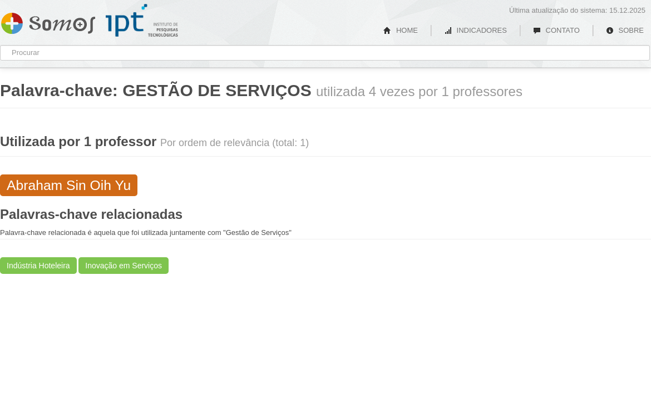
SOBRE (625, 30)
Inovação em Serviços (123, 265)
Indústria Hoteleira (38, 265)
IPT (142, 20)
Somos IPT (48, 21)
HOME (400, 30)
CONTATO (556, 30)
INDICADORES (475, 30)
